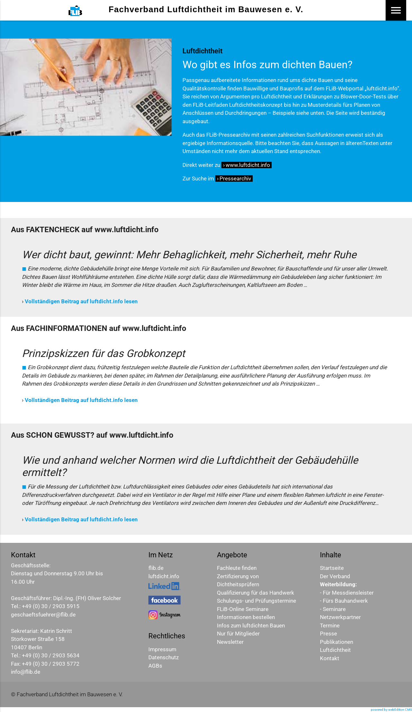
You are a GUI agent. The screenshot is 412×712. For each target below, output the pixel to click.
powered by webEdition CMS (391, 709)
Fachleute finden (237, 568)
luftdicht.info (163, 576)
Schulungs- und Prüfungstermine (256, 601)
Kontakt (329, 658)
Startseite (332, 568)
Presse (328, 633)
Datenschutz (163, 657)
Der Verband (335, 576)
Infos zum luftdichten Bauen (251, 625)
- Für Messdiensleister (347, 592)
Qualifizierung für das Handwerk (255, 592)
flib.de (156, 568)
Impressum (162, 649)
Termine (330, 625)
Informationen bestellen (246, 617)
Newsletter (230, 642)
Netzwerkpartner (340, 617)
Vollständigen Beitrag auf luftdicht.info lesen (81, 301)
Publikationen (336, 642)
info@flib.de (25, 672)
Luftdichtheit (335, 650)
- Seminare (333, 609)
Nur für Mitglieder (238, 633)
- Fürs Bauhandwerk (344, 601)
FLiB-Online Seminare (242, 609)
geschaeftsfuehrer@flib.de (43, 614)
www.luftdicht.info (248, 165)
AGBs (155, 665)
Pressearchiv (235, 178)
